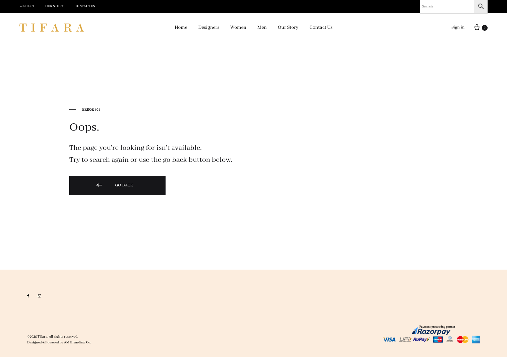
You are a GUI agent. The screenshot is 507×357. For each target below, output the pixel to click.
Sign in (458, 27)
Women (238, 27)
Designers (208, 27)
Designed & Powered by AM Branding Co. (59, 342)
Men (262, 27)
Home (181, 27)
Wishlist (26, 6)
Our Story (54, 6)
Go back (114, 185)
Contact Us (85, 6)
